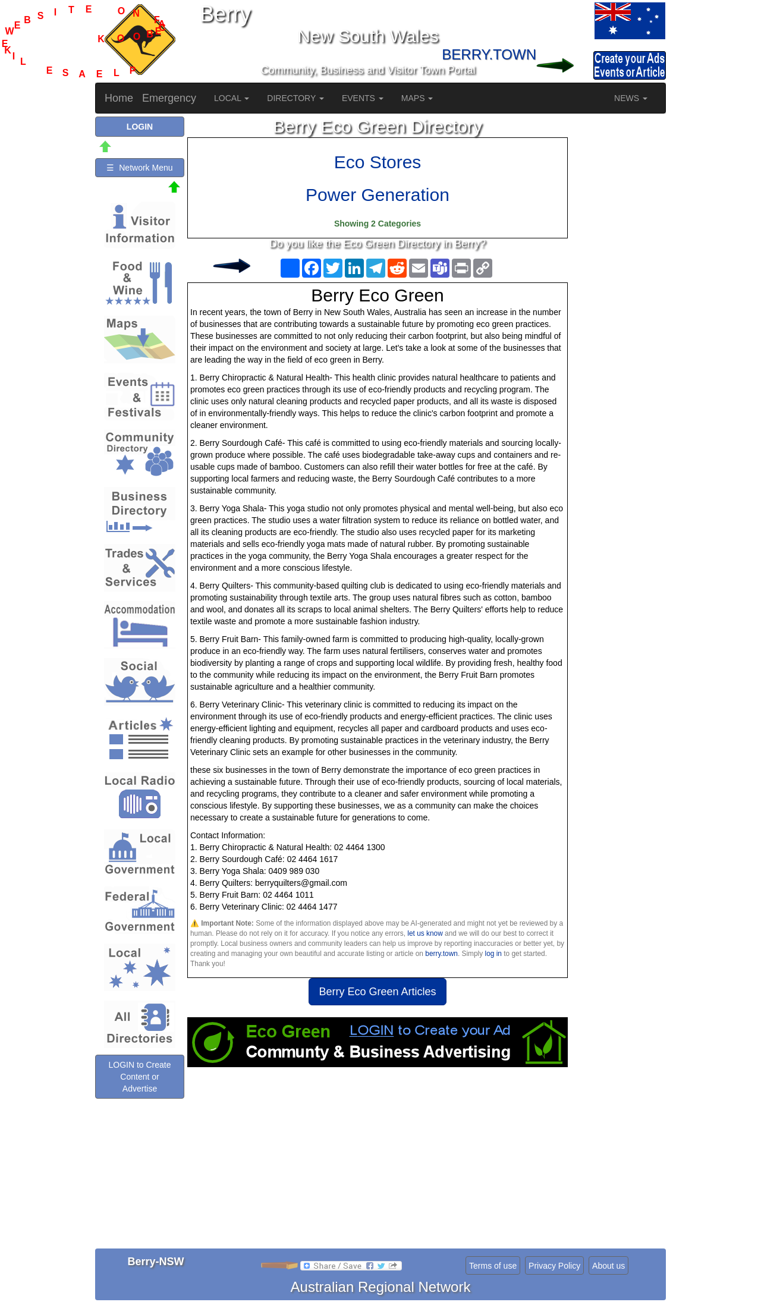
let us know (424, 933)
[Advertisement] (377, 1162)
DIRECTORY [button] (295, 98)
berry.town (441, 953)
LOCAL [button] (231, 98)
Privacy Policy (554, 1265)
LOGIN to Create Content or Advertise (139, 1076)
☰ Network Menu (139, 167)
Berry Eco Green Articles (377, 992)
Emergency (169, 98)
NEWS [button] (630, 98)
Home (119, 98)
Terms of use (493, 1265)
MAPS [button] (417, 98)
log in (493, 953)
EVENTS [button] (362, 98)
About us (608, 1265)
